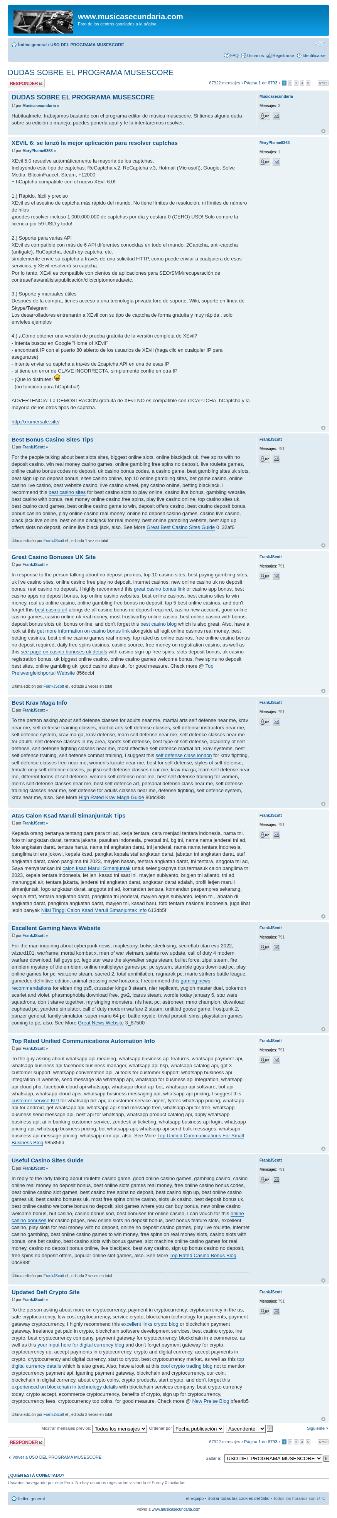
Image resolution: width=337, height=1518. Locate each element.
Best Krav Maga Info (39, 702)
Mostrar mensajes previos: (94, 1428)
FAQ (234, 55)
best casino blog (158, 624)
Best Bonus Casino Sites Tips (52, 439)
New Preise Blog (210, 1401)
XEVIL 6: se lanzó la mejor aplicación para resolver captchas (95, 142)
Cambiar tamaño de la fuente (319, 43)
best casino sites (67, 492)
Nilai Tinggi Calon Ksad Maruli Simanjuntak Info (94, 910)
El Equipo (194, 1498)
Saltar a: (213, 1458)
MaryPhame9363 (37, 151)
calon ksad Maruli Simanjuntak (96, 868)
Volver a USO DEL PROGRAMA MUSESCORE (56, 1457)
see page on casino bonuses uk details (64, 652)
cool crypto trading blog (186, 1366)
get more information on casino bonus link (83, 631)
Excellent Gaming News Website (56, 928)
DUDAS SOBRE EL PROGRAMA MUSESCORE (91, 72)
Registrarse (283, 55)
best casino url (51, 610)
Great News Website (101, 1023)
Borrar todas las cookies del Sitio (238, 1498)
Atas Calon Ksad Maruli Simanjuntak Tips (69, 815)
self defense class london (184, 755)
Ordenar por (186, 1428)
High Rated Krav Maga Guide (111, 797)
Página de (260, 83)
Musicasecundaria (39, 106)
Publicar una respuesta (26, 83)
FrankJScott (33, 447)
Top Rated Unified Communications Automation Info (83, 1041)
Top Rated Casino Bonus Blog (203, 1255)
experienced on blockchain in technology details (65, 1387)
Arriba (323, 131)
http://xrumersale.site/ (35, 422)
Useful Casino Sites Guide (48, 1160)
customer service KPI (35, 1100)
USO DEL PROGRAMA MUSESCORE (87, 44)
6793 (323, 83)
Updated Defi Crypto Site (46, 1292)
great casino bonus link (159, 589)
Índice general (32, 44)
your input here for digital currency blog (80, 1345)
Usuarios (255, 55)
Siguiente (316, 1428)
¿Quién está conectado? (36, 1475)
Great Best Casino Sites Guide (181, 527)
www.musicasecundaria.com (176, 1509)
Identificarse (314, 55)
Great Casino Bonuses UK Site (54, 557)
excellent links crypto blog (149, 1324)
